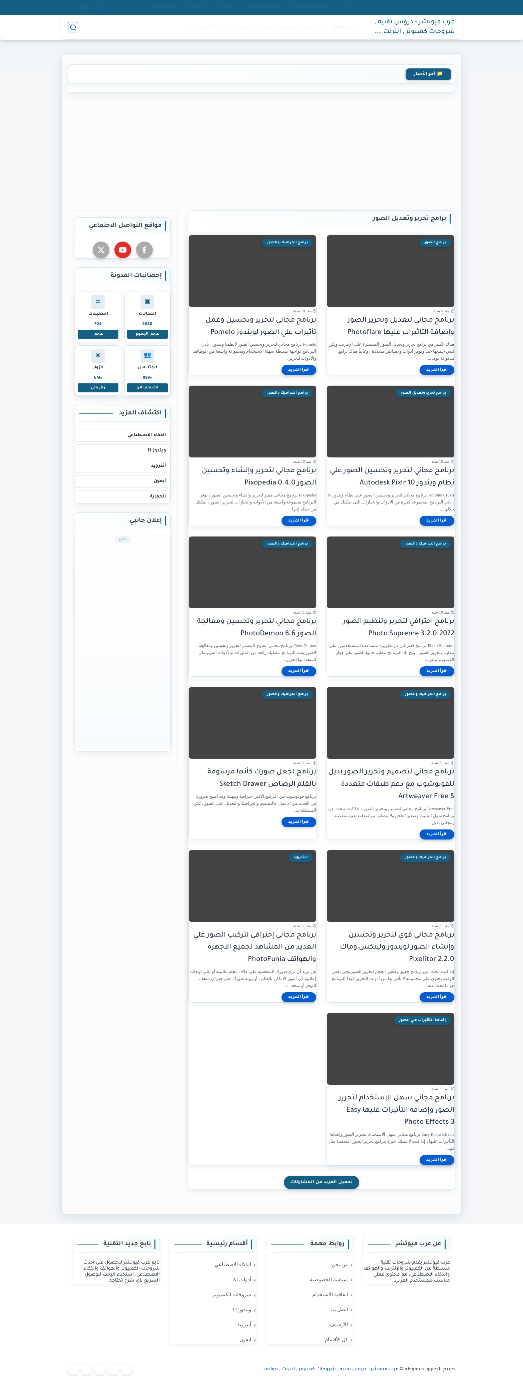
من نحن (347, 7)
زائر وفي (98, 388)
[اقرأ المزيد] (437, 370)
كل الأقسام (164, 7)
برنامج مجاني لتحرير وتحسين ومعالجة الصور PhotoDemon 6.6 (256, 628)
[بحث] (73, 27)
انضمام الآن (147, 388)
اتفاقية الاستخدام (261, 7)
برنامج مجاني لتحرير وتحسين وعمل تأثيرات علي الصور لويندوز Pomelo (260, 327)
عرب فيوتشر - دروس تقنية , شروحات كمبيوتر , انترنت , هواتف (415, 28)
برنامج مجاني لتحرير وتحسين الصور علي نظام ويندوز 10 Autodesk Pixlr (392, 477)
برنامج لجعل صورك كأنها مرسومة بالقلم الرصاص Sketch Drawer (261, 778)
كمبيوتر (309, 27)
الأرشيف (195, 7)
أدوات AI (241, 1279)
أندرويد (265, 27)
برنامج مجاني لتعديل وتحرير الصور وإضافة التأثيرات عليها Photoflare (400, 327)
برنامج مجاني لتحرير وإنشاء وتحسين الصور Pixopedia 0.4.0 (259, 477)
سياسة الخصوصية (309, 7)
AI (325, 27)
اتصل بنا (223, 7)
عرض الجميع (147, 334)
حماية (226, 27)
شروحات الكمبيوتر (231, 1294)
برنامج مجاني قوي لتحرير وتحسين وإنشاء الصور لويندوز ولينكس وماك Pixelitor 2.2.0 (397, 948)
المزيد (206, 27)
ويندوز (287, 27)
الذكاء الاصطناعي (146, 435)
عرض (98, 334)
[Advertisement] (261, 150)
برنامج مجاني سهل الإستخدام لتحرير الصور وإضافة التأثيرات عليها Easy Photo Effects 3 (396, 1110)
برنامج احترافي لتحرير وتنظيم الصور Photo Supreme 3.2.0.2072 (398, 628)
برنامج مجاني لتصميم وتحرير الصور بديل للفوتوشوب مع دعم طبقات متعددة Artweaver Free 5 (391, 784)
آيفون (245, 27)
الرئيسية (344, 27)
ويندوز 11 (156, 450)
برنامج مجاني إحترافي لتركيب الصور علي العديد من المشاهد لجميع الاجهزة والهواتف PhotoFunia (254, 948)
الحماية (158, 496)
